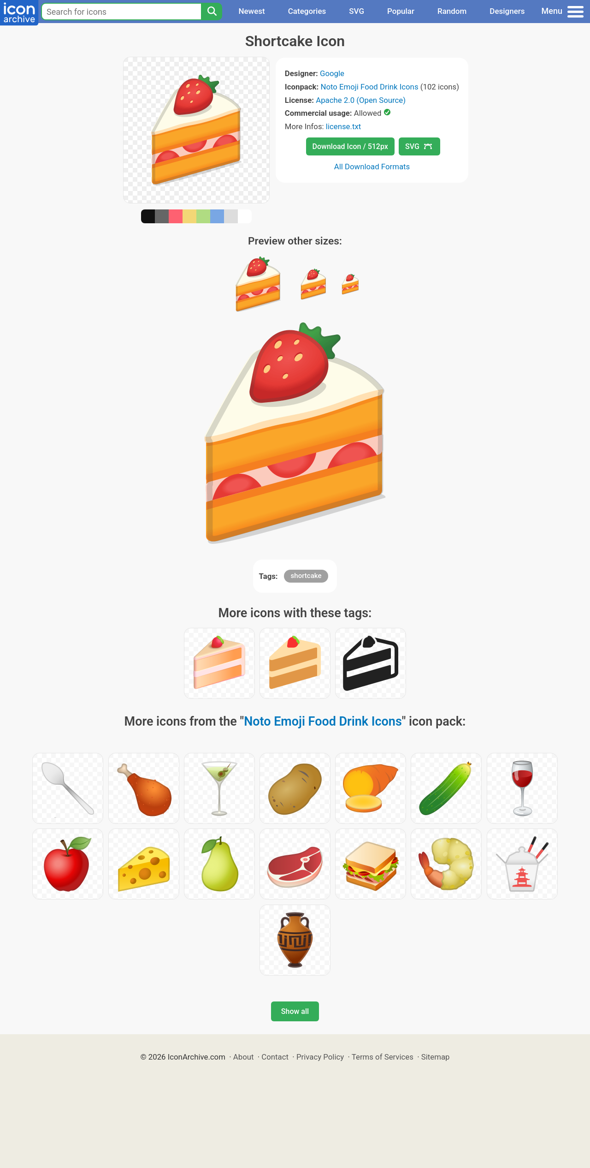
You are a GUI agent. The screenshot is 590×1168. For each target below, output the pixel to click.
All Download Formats (372, 166)
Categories (307, 11)
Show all (295, 1011)
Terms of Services (382, 1056)
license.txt (343, 126)
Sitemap (435, 1056)
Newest (251, 11)
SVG (356, 11)
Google (332, 73)
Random (451, 11)
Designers (507, 11)
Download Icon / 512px (350, 146)
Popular (400, 11)
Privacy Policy (320, 1056)
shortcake (306, 576)
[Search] (211, 11)
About (243, 1056)
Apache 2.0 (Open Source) (361, 100)
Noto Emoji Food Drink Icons (369, 86)
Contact (275, 1056)
